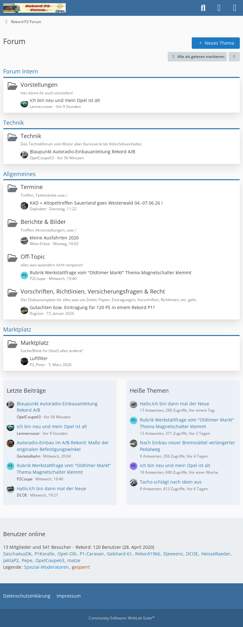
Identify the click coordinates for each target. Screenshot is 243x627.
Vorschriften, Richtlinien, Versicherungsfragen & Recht (93, 291)
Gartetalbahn (28, 456)
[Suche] (203, 8)
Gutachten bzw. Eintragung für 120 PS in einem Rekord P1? (92, 307)
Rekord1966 (147, 554)
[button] (234, 56)
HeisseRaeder (215, 554)
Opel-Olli (67, 554)
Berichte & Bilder (43, 221)
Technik (13, 122)
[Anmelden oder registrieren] (219, 8)
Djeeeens (173, 554)
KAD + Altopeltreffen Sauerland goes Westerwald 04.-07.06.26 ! (96, 203)
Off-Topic (33, 256)
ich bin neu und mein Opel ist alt (65, 100)
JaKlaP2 (11, 560)
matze (73, 560)
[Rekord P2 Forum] (34, 8)
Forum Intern (20, 71)
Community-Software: (122, 618)
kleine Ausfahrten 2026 (54, 238)
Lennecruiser (28, 433)
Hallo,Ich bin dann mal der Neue (51, 488)
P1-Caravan (92, 554)
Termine (32, 187)
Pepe (27, 560)
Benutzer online (24, 534)
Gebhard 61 (119, 554)
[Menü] (234, 8)
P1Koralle (44, 554)
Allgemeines (19, 174)
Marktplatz (17, 329)
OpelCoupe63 (29, 417)
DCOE (22, 495)
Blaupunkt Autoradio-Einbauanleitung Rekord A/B (82, 152)
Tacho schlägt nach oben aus (171, 482)
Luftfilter (39, 358)
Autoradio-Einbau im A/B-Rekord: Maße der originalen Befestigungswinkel (63, 446)
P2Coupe (25, 479)
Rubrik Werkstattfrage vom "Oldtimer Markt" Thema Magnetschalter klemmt (110, 272)
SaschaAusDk (17, 554)
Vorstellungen (39, 84)
